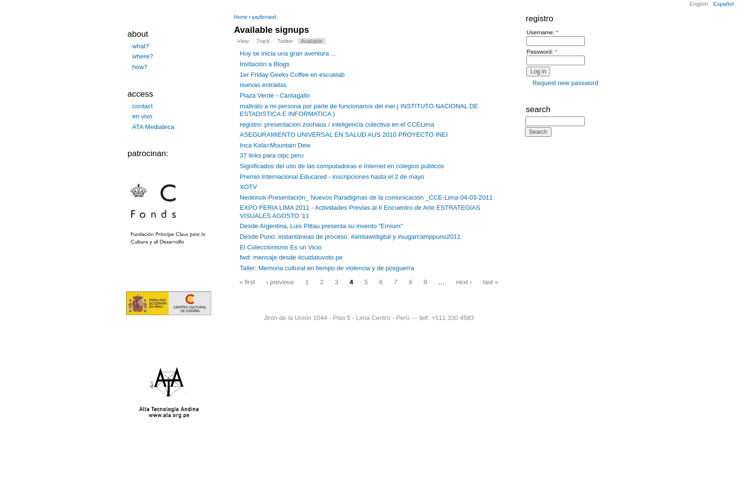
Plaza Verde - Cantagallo (275, 95)
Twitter (285, 41)
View (243, 41)
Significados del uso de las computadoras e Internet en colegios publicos (342, 166)
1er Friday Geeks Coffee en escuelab (292, 74)
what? (140, 46)
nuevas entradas (263, 84)
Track (262, 41)
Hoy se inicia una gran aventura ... (288, 53)
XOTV (248, 186)
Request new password (565, 83)
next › (464, 281)
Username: (542, 32)
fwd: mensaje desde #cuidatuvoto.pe (291, 257)
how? (139, 67)
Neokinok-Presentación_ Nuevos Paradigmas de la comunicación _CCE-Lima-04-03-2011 (366, 197)
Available (311, 41)
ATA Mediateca (153, 126)
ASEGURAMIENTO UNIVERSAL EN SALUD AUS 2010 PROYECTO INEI (344, 134)
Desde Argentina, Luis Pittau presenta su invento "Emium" (321, 226)
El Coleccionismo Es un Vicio (281, 247)
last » (490, 281)
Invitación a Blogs (265, 64)
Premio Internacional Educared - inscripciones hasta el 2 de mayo (332, 176)
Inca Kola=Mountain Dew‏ (275, 145)
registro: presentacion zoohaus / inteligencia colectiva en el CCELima (337, 124)
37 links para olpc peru (272, 155)
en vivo (142, 116)
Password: (541, 52)
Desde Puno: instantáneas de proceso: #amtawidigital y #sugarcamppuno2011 (350, 236)
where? (142, 56)
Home (240, 17)
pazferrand (264, 17)
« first (247, 281)
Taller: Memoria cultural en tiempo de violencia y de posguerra (327, 268)
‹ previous (280, 281)
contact (142, 106)
